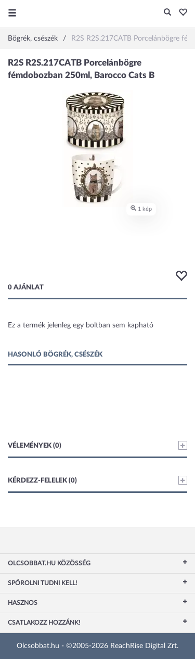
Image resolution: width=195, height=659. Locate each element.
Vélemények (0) (97, 445)
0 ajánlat (26, 287)
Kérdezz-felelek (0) (97, 480)
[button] (180, 13)
